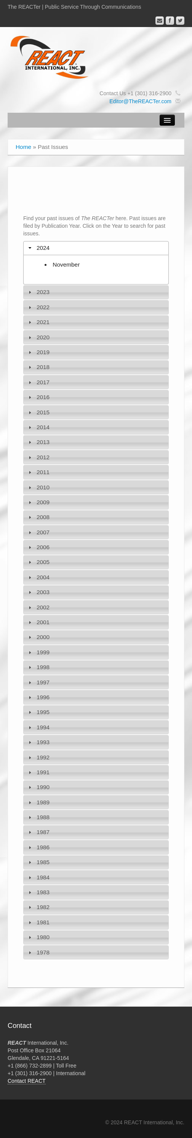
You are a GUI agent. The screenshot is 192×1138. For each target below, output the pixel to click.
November (66, 264)
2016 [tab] (38, 397)
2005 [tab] (38, 562)
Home (23, 147)
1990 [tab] (38, 787)
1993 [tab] (38, 742)
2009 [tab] (38, 502)
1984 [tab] (38, 877)
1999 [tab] (38, 652)
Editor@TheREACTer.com (140, 101)
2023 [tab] (38, 292)
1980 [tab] (38, 937)
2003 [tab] (38, 592)
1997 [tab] (38, 682)
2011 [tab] (38, 472)
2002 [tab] (38, 607)
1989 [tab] (38, 802)
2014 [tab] (38, 427)
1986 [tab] (38, 847)
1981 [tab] (38, 922)
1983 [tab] (38, 892)
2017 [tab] (38, 382)
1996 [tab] (38, 697)
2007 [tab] (38, 532)
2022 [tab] (38, 307)
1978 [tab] (38, 952)
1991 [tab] (38, 772)
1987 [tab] (38, 832)
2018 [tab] (38, 367)
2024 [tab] (38, 248)
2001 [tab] (38, 622)
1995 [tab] (38, 712)
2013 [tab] (38, 442)
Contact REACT (27, 1081)
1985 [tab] (38, 862)
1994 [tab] (38, 727)
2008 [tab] (38, 517)
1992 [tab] (38, 757)
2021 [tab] (38, 322)
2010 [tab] (38, 487)
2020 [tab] (38, 337)
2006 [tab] (38, 547)
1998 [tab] (38, 667)
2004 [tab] (38, 577)
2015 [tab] (38, 412)
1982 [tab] (38, 907)
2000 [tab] (38, 637)
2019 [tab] (38, 352)
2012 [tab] (38, 457)
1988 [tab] (38, 817)
